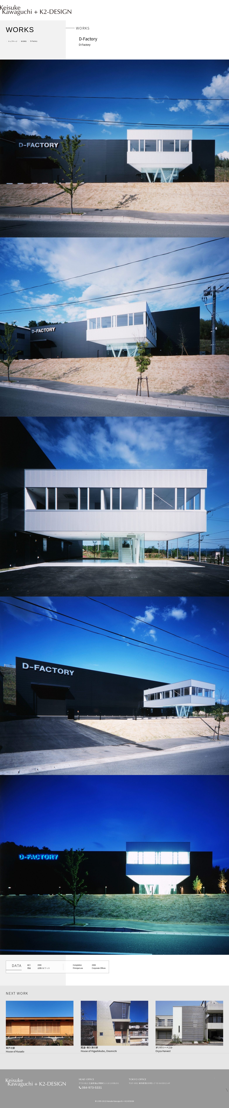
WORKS (24, 41)
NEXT (218, 1056)
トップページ (12, 41)
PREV (11, 1056)
